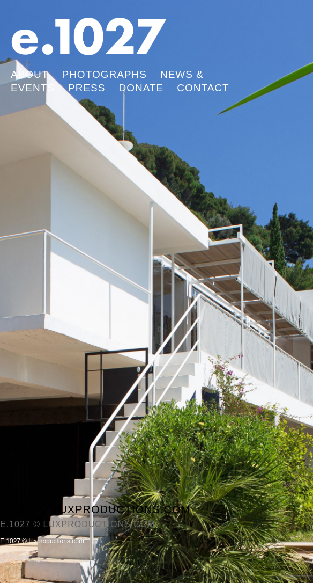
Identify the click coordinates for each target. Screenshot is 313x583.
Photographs (104, 74)
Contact (203, 87)
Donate (140, 87)
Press (86, 87)
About (29, 74)
